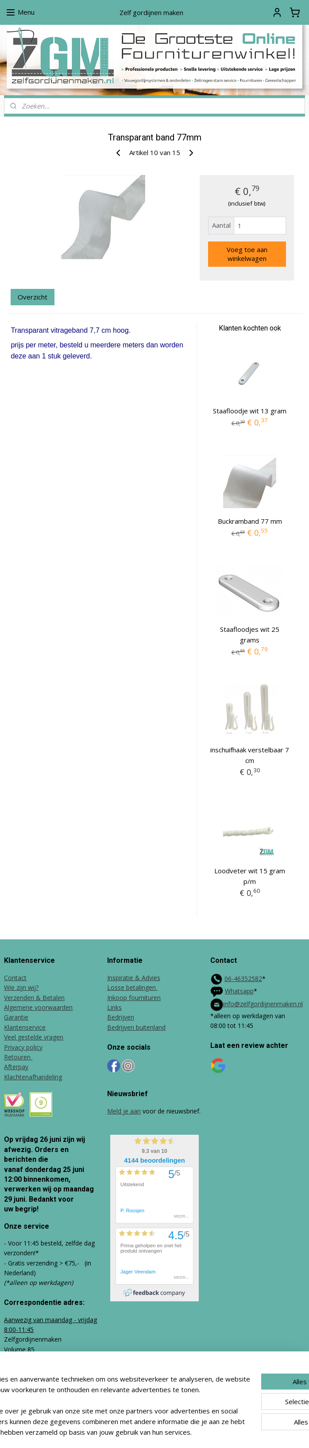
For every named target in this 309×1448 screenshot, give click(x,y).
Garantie (16, 1017)
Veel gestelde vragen (33, 1037)
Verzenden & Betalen (34, 997)
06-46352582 (243, 978)
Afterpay (16, 1067)
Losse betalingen (132, 987)
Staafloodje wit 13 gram (249, 410)
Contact (15, 977)
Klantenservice (25, 1027)
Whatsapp (239, 991)
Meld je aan (124, 1111)
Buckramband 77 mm (250, 520)
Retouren (18, 1057)
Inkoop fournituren (134, 997)
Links (114, 1007)
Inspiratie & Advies (133, 977)
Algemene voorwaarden (38, 1007)
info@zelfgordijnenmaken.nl (263, 1004)
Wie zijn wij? (21, 987)
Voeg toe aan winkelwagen (247, 254)
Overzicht (32, 296)
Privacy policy (23, 1047)
